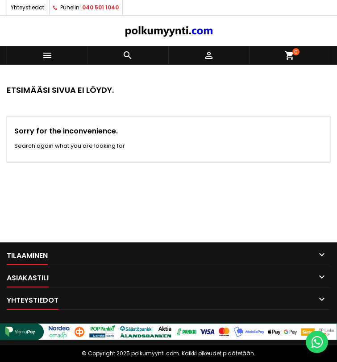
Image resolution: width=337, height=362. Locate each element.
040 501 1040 (100, 7)
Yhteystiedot (27, 7)
